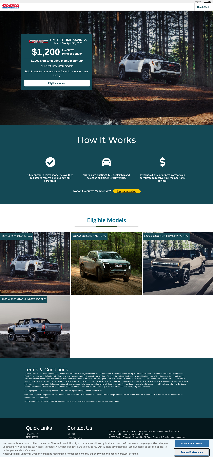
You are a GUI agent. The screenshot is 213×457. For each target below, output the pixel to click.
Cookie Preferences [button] (35, 440)
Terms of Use (32, 437)
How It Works (203, 7)
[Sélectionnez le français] (207, 1)
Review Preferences (192, 453)
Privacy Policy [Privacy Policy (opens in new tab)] (32, 434)
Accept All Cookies (191, 444)
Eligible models (56, 83)
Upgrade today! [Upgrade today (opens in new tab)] (126, 191)
